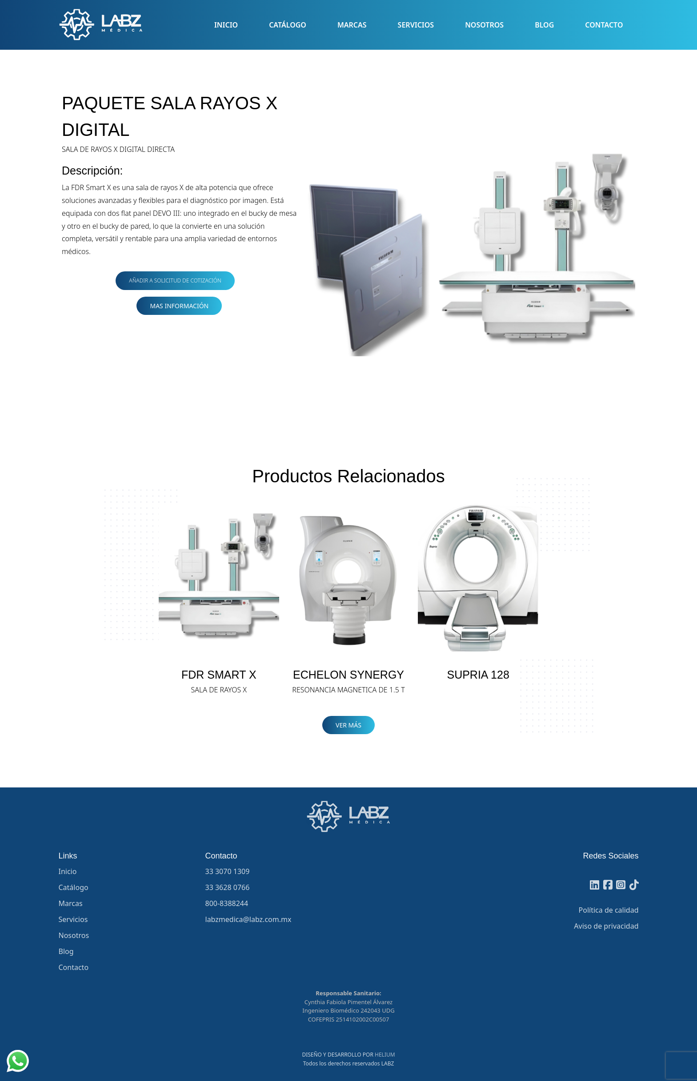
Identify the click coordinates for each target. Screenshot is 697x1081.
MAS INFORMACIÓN (179, 306)
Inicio (226, 25)
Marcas (352, 25)
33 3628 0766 (227, 887)
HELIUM (385, 1054)
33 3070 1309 (227, 871)
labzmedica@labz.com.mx (248, 919)
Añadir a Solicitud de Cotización (175, 280)
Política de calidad (609, 910)
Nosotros (484, 25)
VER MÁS (348, 725)
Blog (544, 25)
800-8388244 (226, 903)
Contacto (604, 25)
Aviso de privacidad (606, 926)
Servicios (416, 25)
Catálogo (287, 25)
